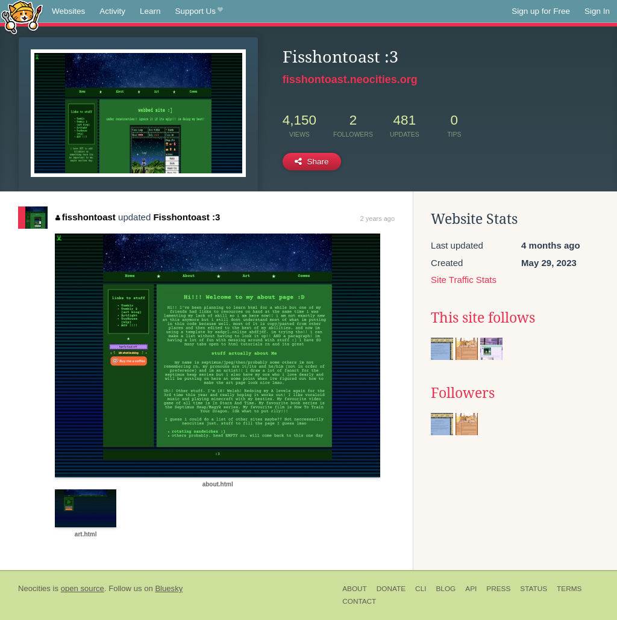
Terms (569, 588)
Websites (68, 11)
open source (82, 588)
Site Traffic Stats (463, 279)
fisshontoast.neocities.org (350, 79)
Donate (391, 588)
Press (498, 588)
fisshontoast (85, 217)
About (354, 588)
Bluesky (169, 588)
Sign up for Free (541, 11)
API (471, 588)
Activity (112, 11)
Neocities (34, 588)
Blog (446, 588)
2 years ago (377, 218)
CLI (420, 588)
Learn (150, 11)
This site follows (483, 318)
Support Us (199, 11)
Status (533, 588)
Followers (463, 393)
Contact (359, 601)
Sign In (597, 11)
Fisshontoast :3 (186, 217)
